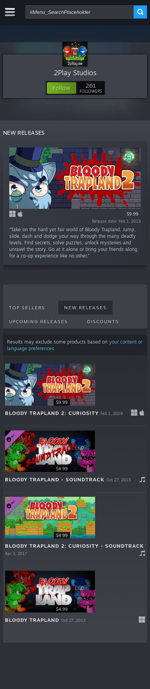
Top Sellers (27, 307)
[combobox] (80, 12)
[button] (61, 88)
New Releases (85, 307)
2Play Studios (75, 72)
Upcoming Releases (38, 321)
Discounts (103, 321)
